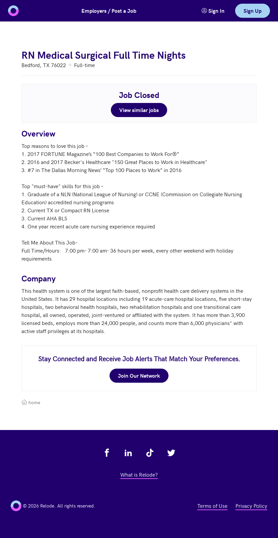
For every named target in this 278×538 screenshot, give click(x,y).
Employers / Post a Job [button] (108, 10)
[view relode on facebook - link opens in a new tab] (107, 453)
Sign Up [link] (253, 10)
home (30, 402)
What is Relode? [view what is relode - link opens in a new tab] (139, 474)
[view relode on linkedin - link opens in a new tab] (128, 453)
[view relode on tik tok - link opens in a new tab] (149, 453)
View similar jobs (139, 109)
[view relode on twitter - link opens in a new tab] (171, 453)
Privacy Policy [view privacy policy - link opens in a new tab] (251, 505)
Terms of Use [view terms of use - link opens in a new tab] (212, 505)
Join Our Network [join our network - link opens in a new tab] (139, 375)
